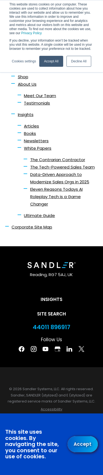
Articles (31, 126)
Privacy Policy (31, 33)
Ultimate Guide (39, 215)
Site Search (51, 314)
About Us (27, 84)
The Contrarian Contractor (57, 160)
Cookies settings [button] (24, 61)
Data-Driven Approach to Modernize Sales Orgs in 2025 (59, 178)
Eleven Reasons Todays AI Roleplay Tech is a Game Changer (56, 196)
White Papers (37, 148)
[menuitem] (51, 409)
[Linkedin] (69, 349)
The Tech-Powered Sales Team (62, 167)
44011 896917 (51, 327)
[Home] (51, 265)
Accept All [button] (51, 61)
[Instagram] (34, 349)
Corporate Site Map (32, 227)
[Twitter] (81, 349)
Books (30, 133)
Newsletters (36, 141)
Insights (26, 114)
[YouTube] (45, 349)
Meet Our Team (40, 96)
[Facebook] (21, 349)
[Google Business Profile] (57, 349)
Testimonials (37, 103)
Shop (23, 77)
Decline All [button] (79, 61)
